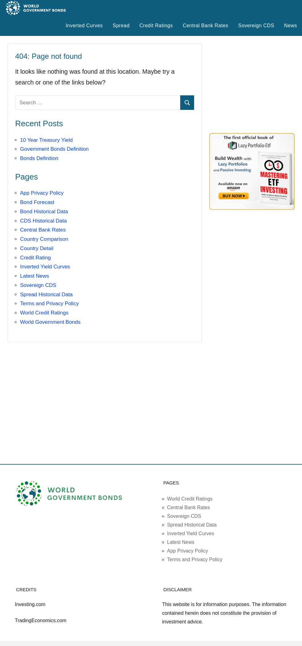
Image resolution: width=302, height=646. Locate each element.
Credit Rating (35, 258)
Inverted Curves (84, 25)
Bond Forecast (37, 202)
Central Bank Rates (205, 25)
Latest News (34, 276)
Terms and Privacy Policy (49, 303)
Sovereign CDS (256, 25)
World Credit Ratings (44, 313)
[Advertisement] (255, 84)
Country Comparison (44, 239)
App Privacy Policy (42, 193)
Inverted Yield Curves (45, 267)
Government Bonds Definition (54, 149)
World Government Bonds (50, 322)
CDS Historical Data (43, 221)
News (290, 25)
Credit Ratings (156, 25)
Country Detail (36, 248)
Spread (121, 25)
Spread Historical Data (46, 294)
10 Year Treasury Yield (46, 140)
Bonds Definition (39, 158)
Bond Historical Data (44, 212)
